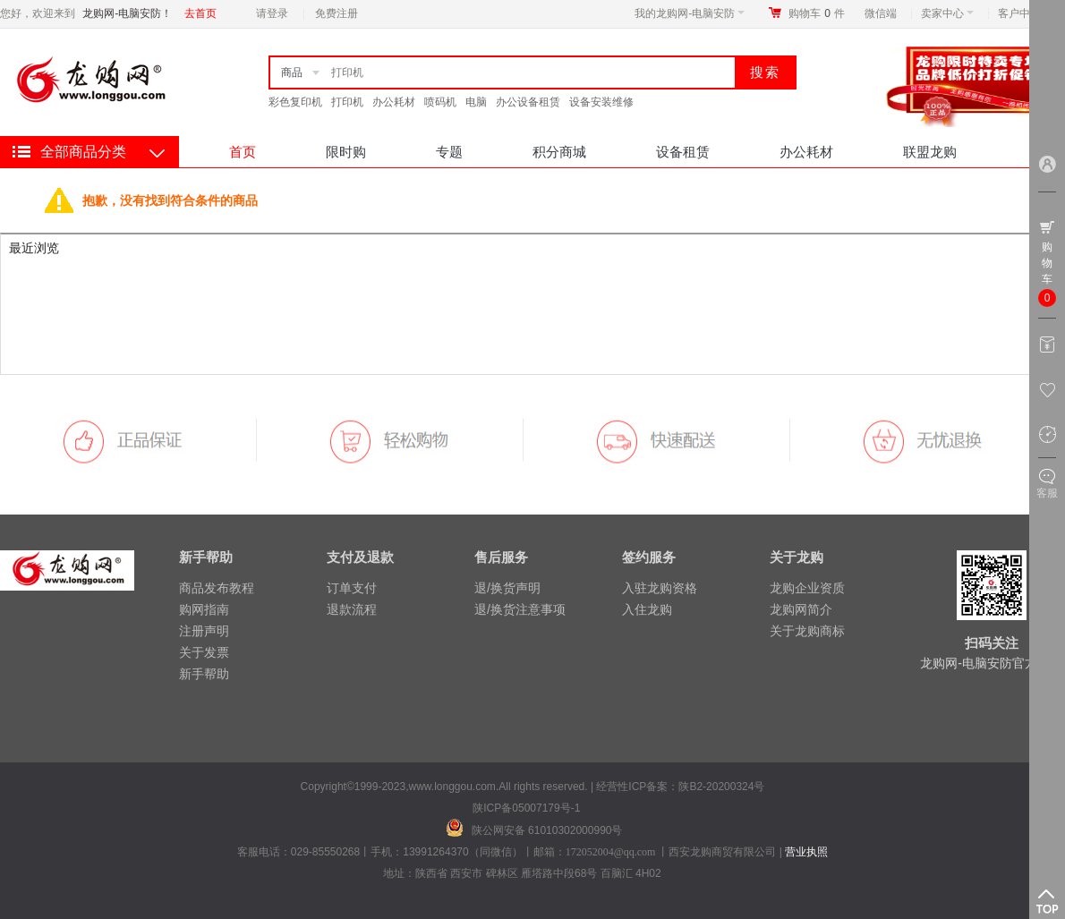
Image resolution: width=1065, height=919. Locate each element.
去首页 (200, 13)
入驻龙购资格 (659, 588)
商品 (291, 72)
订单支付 (352, 588)
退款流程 (352, 609)
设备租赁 (683, 151)
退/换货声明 (507, 588)
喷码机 (440, 102)
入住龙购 (647, 609)
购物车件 (816, 13)
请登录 (272, 13)
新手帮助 (204, 674)
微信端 (881, 13)
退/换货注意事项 (520, 609)
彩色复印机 (295, 102)
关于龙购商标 (807, 631)
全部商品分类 (83, 151)
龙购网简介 (801, 609)
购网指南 (204, 609)
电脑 (476, 102)
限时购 (346, 151)
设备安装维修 (601, 102)
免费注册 (336, 13)
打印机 (347, 102)
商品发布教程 (216, 588)
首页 (242, 151)
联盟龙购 (930, 151)
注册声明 (204, 631)
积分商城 (559, 151)
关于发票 (204, 652)
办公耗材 (393, 102)
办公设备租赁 (528, 102)
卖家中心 (947, 13)
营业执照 (806, 852)
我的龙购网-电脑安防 (690, 13)
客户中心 (1024, 13)
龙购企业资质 (807, 588)
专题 (449, 151)
